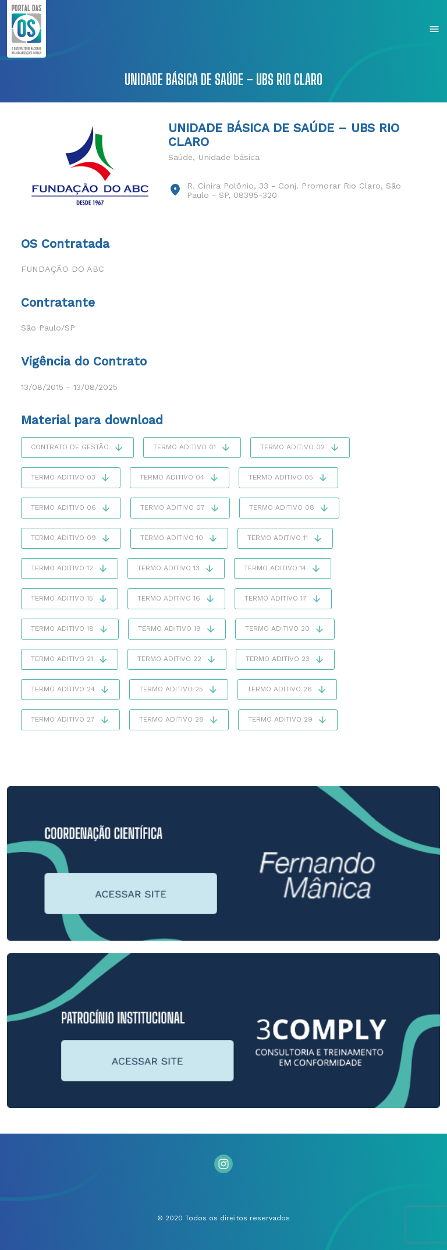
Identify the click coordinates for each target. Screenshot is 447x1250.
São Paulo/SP (48, 327)
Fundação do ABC (62, 269)
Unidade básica (229, 157)
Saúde (180, 157)
